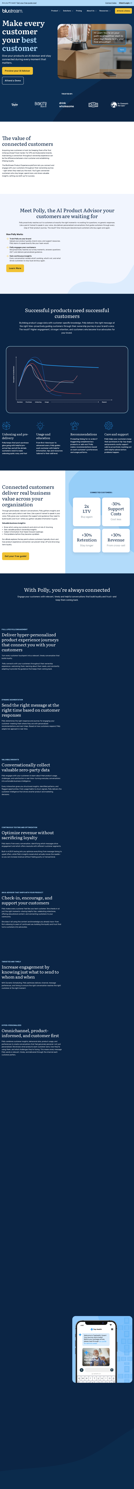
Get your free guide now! (27, 3)
